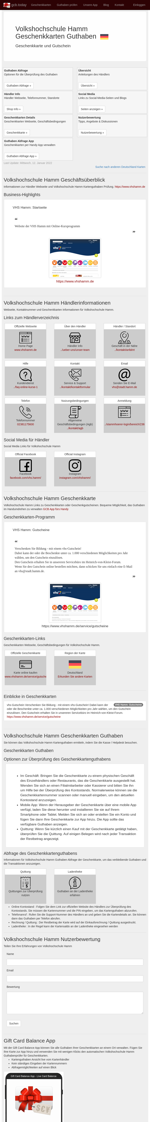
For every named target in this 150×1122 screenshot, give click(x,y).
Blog (106, 4)
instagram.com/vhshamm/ (75, 477)
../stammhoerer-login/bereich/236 (124, 424)
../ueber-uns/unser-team (74, 349)
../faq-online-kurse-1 (25, 387)
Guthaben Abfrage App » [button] (22, 156)
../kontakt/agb (75, 428)
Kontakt (119, 4)
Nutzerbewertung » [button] (92, 132)
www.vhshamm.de (25, 349)
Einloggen (139, 4)
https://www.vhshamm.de (130, 186)
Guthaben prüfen (67, 4)
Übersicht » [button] (88, 85)
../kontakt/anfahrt (124, 349)
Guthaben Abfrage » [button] (19, 85)
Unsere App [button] (90, 4)
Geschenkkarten (41, 4)
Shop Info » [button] (14, 109)
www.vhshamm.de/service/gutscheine (27, 676)
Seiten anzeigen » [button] (92, 109)
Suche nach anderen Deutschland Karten (120, 166)
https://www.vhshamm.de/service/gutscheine (34, 716)
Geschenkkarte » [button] (17, 132)
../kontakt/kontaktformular (75, 387)
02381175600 (25, 424)
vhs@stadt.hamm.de (124, 387)
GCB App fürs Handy (56, 509)
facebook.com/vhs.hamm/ (25, 477)
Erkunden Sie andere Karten (75, 676)
